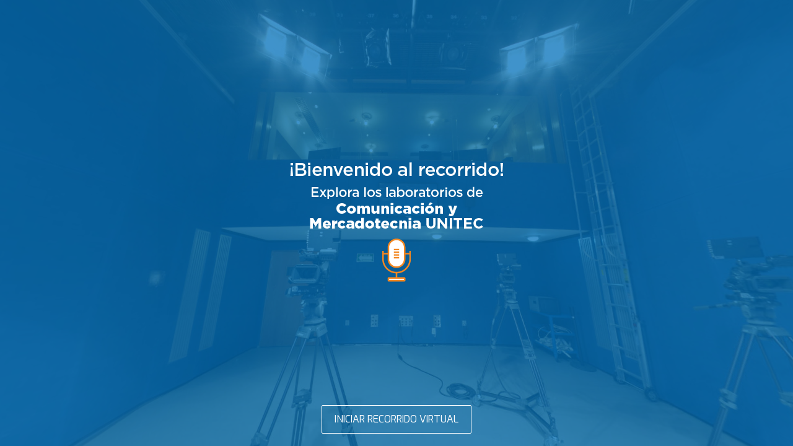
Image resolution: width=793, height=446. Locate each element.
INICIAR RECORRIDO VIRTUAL (396, 419)
